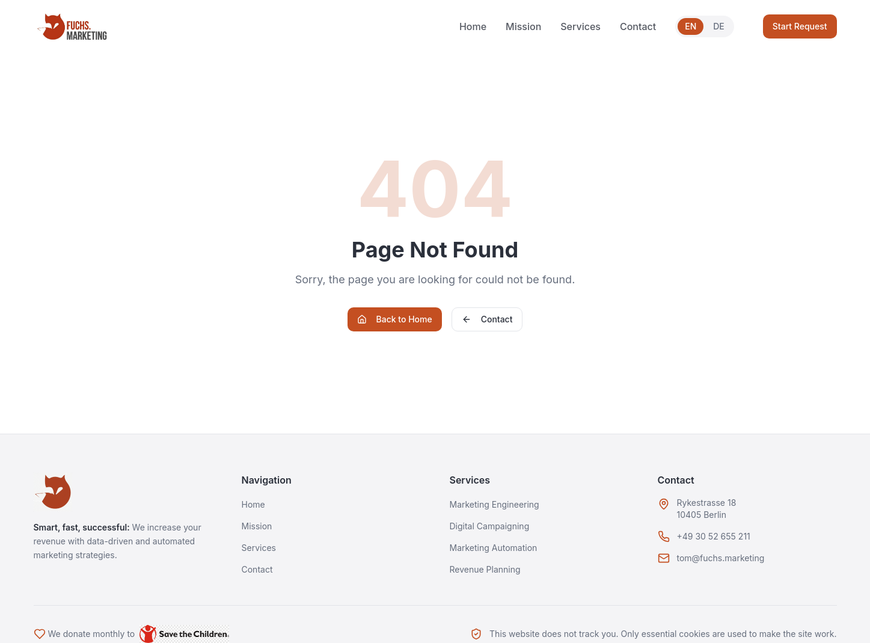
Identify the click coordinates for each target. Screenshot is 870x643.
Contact (638, 26)
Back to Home (394, 319)
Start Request (800, 26)
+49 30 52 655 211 (713, 536)
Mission (523, 26)
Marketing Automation (494, 548)
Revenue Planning (485, 569)
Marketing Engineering (494, 504)
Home (472, 26)
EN (690, 26)
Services (580, 26)
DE (718, 26)
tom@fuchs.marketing (721, 558)
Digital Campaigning (490, 526)
